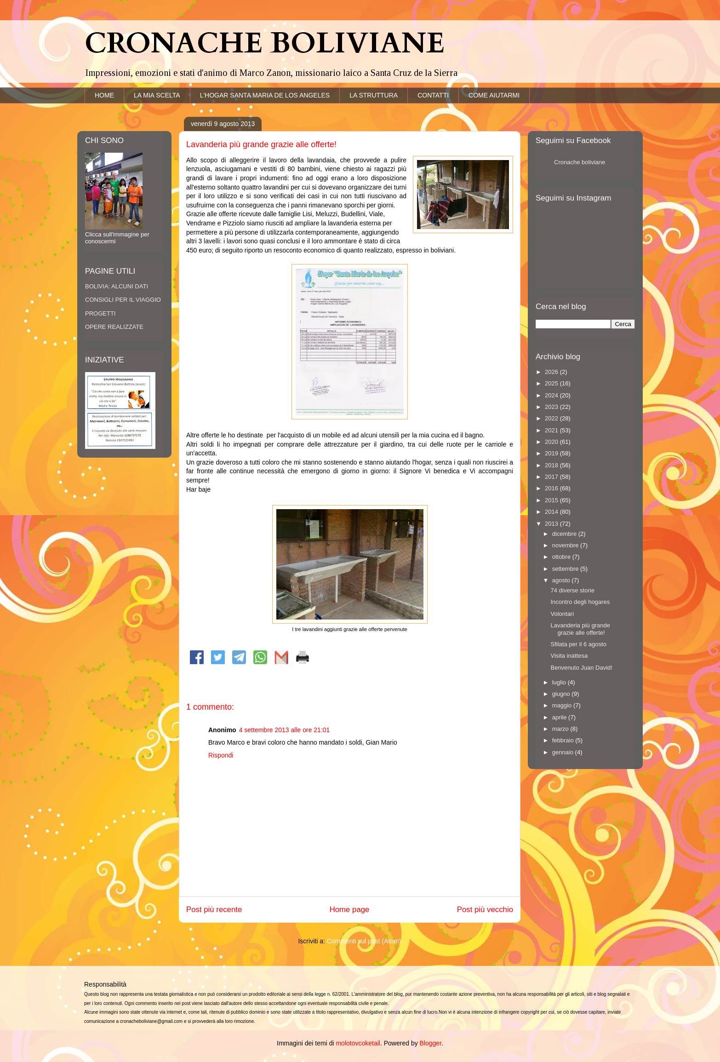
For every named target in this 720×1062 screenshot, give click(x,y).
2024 (552, 395)
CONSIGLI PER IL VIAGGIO (123, 299)
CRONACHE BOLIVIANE (265, 43)
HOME (104, 95)
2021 (552, 430)
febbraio (564, 740)
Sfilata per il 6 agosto (578, 644)
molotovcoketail (358, 1043)
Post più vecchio (485, 909)
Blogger (430, 1043)
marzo (561, 728)
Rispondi (220, 755)
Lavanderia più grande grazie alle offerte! (580, 629)
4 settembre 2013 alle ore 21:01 (284, 730)
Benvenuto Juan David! (581, 667)
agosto (562, 580)
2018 (552, 465)
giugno (562, 693)
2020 (552, 441)
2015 (552, 500)
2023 (552, 406)
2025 (552, 383)
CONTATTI (433, 95)
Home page (350, 909)
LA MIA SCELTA (157, 95)
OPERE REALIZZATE (114, 326)
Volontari (562, 613)
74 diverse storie (572, 590)
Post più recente (214, 909)
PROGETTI (100, 313)
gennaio (563, 752)
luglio (560, 682)
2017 (552, 476)
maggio (562, 705)
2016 (552, 488)
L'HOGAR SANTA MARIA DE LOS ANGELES (265, 95)
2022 (552, 418)
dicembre (565, 533)
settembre (566, 568)
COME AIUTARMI (494, 95)
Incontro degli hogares (580, 601)
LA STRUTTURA (373, 95)
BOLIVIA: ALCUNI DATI (116, 286)
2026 (552, 371)
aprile (560, 717)
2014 (552, 511)
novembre (566, 545)
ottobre (562, 556)
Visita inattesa (569, 655)
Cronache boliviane (579, 162)
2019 (552, 453)
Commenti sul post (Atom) (364, 941)
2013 (552, 523)
